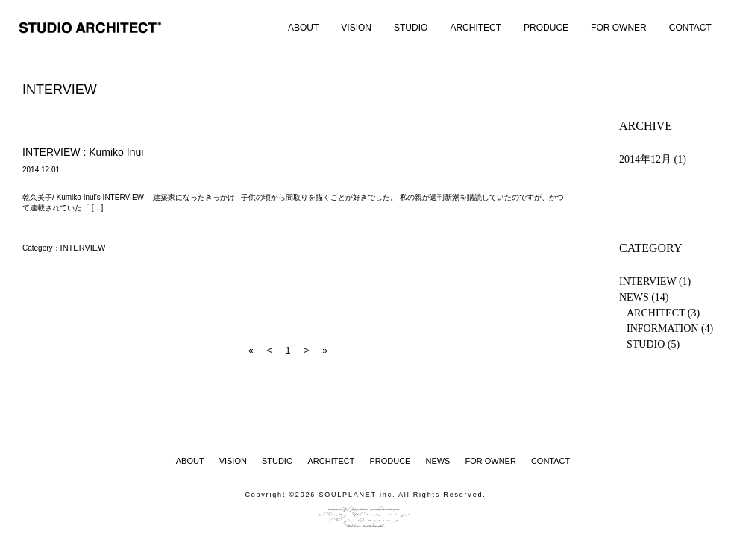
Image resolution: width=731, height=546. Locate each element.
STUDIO (410, 27)
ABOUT (303, 27)
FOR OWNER (619, 27)
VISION (356, 27)
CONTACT (690, 27)
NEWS (634, 297)
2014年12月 (645, 159)
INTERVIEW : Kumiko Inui (82, 152)
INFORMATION (662, 328)
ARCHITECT (475, 27)
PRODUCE (546, 27)
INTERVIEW (83, 247)
